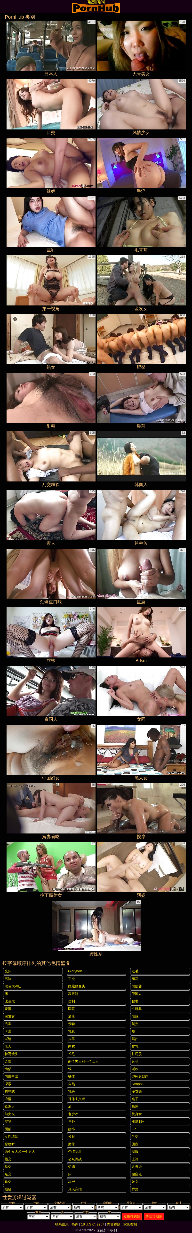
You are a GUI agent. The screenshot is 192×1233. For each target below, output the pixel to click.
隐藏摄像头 (76, 986)
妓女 (135, 1182)
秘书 (135, 1001)
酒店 (71, 1016)
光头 (8, 971)
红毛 (135, 971)
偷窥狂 (137, 1174)
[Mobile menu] (4, 6)
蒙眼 (8, 1009)
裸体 (71, 1076)
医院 (71, 1009)
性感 (135, 1016)
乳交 (135, 1136)
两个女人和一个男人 (20, 1151)
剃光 (135, 1024)
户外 (71, 1121)
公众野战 (75, 1159)
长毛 (71, 1054)
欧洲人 (10, 1106)
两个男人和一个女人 (83, 1061)
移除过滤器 (153, 1216)
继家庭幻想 (140, 1076)
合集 (8, 1061)
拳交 (8, 1167)
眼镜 (8, 1189)
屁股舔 (137, 986)
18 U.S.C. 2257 (92, 1224)
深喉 (8, 1084)
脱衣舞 (137, 1091)
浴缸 (8, 979)
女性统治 (11, 1136)
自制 (71, 1001)
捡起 (71, 1136)
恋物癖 (10, 1144)
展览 (8, 1121)
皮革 (71, 1039)
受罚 (71, 1167)
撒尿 (71, 1144)
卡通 (8, 1031)
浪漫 (8, 1099)
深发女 (10, 1016)
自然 (71, 1084)
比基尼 (10, 1001)
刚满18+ (138, 1121)
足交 (8, 1174)
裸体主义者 (76, 1099)
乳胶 (71, 1031)
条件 (75, 1224)
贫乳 (135, 1046)
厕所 (135, 1144)
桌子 (135, 1099)
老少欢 (73, 1114)
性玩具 (137, 1009)
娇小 (71, 1129)
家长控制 (130, 1224)
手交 (71, 979)
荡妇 (135, 1039)
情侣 (8, 1069)
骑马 (135, 979)
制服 (135, 1151)
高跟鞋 (73, 994)
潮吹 (135, 1069)
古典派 (137, 1167)
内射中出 (11, 1076)
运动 (135, 1061)
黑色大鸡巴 (13, 986)
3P (134, 1129)
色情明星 (75, 1151)
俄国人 (137, 994)
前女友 (10, 1114)
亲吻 (71, 1024)
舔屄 (71, 1182)
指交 (8, 1159)
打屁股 (137, 1054)
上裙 (135, 1159)
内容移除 (113, 1224)
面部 (8, 1129)
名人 (8, 1046)
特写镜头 (11, 1054)
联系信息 (62, 1224)
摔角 (135, 1189)
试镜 (8, 1039)
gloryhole (75, 971)
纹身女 (137, 1114)
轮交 (8, 1182)
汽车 (8, 1024)
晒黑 (135, 1106)
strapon (138, 1084)
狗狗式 (10, 1091)
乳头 (71, 1091)
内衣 (71, 1046)
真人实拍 (75, 1189)
